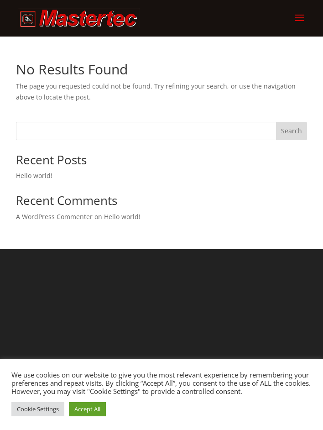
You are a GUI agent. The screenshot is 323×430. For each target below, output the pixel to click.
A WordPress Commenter (54, 216)
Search (291, 130)
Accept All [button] (87, 409)
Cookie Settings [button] (38, 409)
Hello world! (34, 175)
